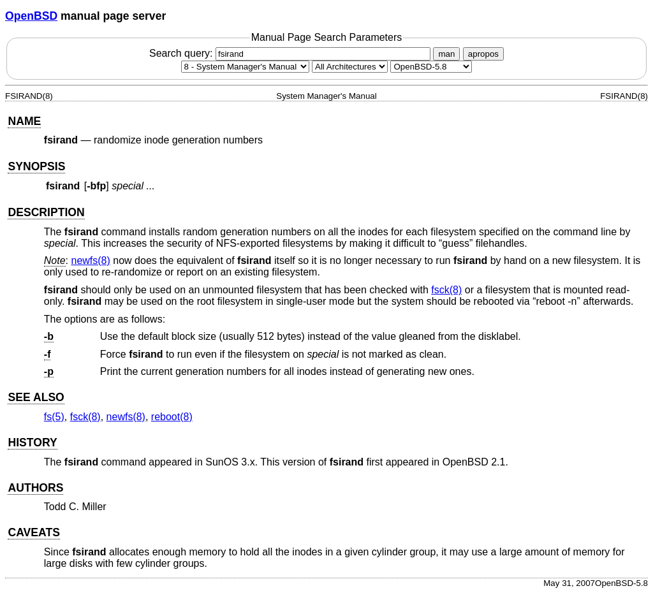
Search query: (291, 53)
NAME (24, 121)
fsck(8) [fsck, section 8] (446, 289)
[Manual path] (431, 67)
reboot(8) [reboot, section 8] (172, 416)
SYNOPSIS (36, 166)
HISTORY (32, 442)
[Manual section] (245, 67)
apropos (483, 54)
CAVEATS (33, 532)
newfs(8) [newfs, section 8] (90, 260)
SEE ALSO (36, 397)
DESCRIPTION (46, 212)
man (446, 54)
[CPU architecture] (350, 67)
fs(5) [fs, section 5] (54, 416)
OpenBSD (31, 16)
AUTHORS (35, 487)
